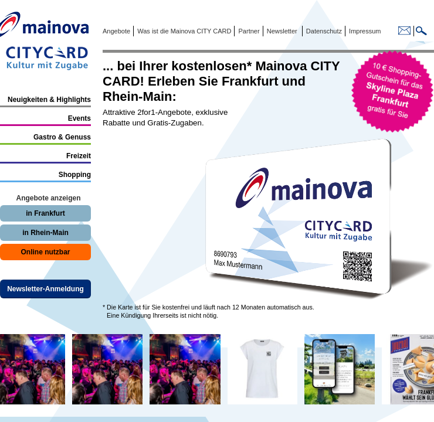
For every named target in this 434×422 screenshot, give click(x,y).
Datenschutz (322, 31)
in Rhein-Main (45, 233)
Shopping (75, 175)
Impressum (364, 31)
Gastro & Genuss (62, 137)
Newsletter (282, 31)
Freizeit (78, 156)
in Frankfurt (45, 213)
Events (79, 118)
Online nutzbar (45, 252)
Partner (247, 31)
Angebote (116, 31)
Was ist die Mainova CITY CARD (183, 31)
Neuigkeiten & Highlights (49, 100)
